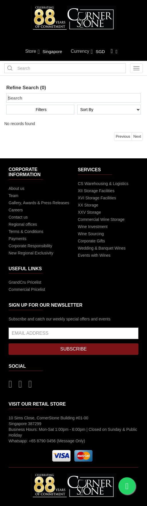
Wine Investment (93, 226)
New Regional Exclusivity (31, 253)
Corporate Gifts (91, 241)
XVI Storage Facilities (97, 198)
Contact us (18, 217)
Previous (123, 136)
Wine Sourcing (91, 233)
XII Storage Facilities (96, 190)
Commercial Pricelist (27, 289)
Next (137, 136)
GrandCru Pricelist (25, 282)
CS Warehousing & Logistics (103, 183)
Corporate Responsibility (30, 246)
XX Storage (88, 205)
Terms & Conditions (26, 231)
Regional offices (23, 224)
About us (16, 188)
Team (13, 195)
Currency (82, 52)
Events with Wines (94, 255)
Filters (41, 109)
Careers (16, 210)
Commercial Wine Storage (101, 219)
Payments (17, 238)
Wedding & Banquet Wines (102, 248)
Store (32, 52)
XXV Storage (89, 212)
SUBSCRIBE (73, 349)
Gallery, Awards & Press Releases (39, 203)
